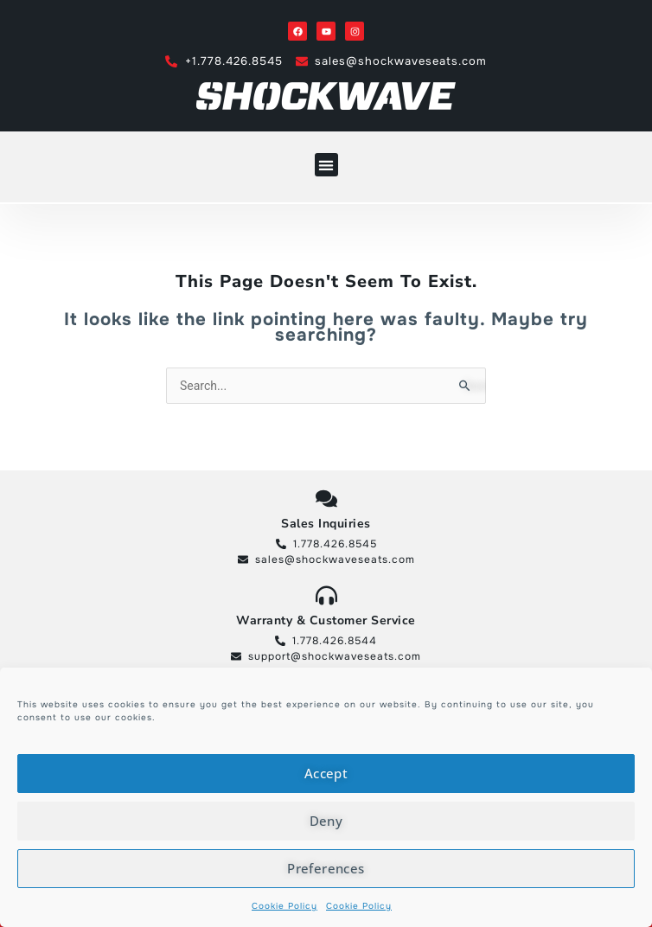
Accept (326, 773)
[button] (326, 164)
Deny (326, 820)
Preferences (325, 868)
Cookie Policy (284, 905)
